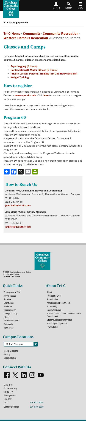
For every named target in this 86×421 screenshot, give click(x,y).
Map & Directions (11, 350)
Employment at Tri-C (12, 292)
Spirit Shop (8, 327)
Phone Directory (10, 388)
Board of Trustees (54, 309)
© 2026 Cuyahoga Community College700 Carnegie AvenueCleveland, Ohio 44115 (17, 274)
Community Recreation (60, 33)
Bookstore (8, 306)
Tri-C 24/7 (8, 391)
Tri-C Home (12, 33)
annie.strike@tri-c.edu (18, 226)
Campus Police (10, 357)
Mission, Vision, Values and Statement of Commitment (64, 315)
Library (7, 317)
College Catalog (10, 313)
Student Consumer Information (59, 319)
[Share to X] (21, 171)
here (46, 95)
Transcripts (8, 324)
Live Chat (8, 398)
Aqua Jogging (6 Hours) (24, 66)
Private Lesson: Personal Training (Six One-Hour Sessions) (44, 73)
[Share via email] (28, 171)
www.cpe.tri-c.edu (25, 95)
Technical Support (11, 320)
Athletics (7, 299)
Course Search (10, 309)
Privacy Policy (52, 326)
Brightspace (9, 302)
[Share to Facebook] (14, 171)
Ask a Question (10, 395)
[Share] (7, 171)
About (49, 292)
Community (31, 33)
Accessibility (52, 306)
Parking (7, 354)
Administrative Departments (58, 302)
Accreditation (52, 299)
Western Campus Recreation (26, 38)
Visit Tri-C (8, 384)
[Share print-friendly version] (35, 171)
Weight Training (20, 77)
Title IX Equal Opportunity (57, 323)
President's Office (54, 295)
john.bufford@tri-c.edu (18, 205)
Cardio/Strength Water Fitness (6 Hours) (34, 69)
